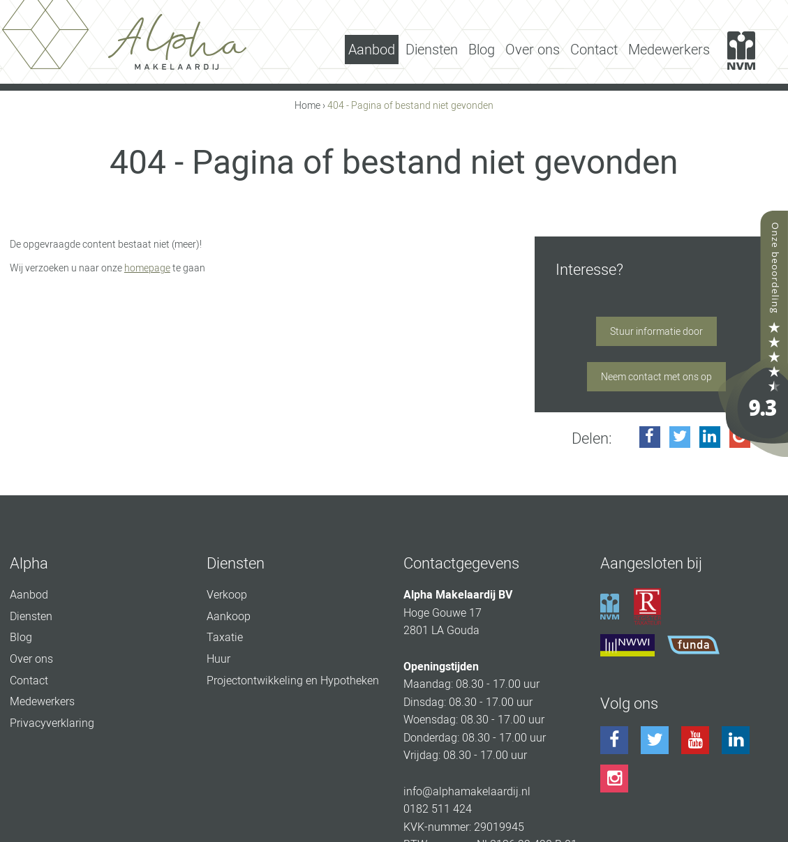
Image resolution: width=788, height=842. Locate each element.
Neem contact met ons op (656, 376)
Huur (218, 659)
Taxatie (225, 637)
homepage (147, 267)
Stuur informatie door (656, 331)
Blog (481, 49)
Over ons (532, 49)
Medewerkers (669, 49)
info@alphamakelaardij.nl (466, 791)
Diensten (432, 49)
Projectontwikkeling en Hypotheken (293, 680)
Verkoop (227, 594)
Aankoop (229, 616)
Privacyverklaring (52, 723)
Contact (594, 49)
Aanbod (371, 49)
